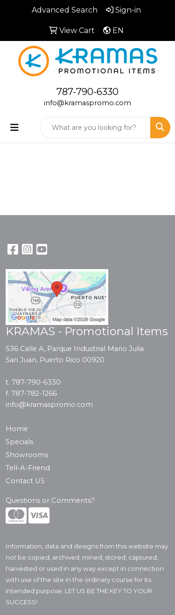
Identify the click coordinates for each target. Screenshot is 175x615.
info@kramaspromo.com (87, 103)
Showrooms (27, 455)
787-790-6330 (87, 91)
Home (17, 429)
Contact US (25, 481)
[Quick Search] (95, 127)
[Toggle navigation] (14, 127)
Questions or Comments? (50, 500)
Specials (19, 442)
